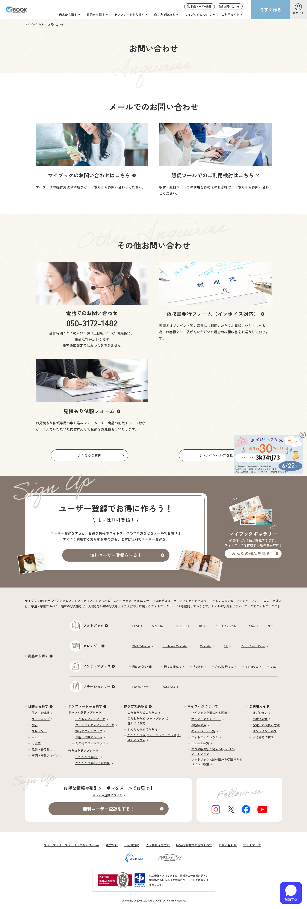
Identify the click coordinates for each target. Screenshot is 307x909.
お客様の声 (198, 725)
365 (226, 646)
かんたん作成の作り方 (142, 729)
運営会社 (112, 844)
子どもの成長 (41, 712)
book (252, 625)
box (273, 666)
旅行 (35, 725)
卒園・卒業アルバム (45, 755)
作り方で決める (136, 706)
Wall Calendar (141, 646)
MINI (270, 625)
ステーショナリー (97, 686)
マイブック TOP (34, 24)
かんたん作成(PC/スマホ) (92, 763)
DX (201, 625)
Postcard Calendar (175, 646)
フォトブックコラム (204, 737)
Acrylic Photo (224, 666)
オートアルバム (225, 625)
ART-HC (157, 625)
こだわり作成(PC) (87, 757)
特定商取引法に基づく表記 (194, 844)
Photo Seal (168, 687)
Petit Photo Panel (253, 646)
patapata (252, 666)
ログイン (298, 13)
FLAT (135, 625)
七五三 (36, 743)
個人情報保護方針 (158, 844)
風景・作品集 (41, 749)
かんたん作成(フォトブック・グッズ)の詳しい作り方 (154, 737)
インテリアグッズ (97, 666)
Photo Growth (142, 666)
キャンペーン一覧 (203, 731)
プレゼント (39, 731)
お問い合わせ (228, 844)
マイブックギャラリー (206, 719)
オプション (260, 712)
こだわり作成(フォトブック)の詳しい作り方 (148, 720)
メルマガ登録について (107, 795)
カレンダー (91, 645)
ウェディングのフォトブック (94, 725)
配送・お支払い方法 (266, 725)
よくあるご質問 (263, 737)
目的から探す (38, 706)
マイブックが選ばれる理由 (209, 712)
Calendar (206, 646)
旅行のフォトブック (88, 731)
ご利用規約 (131, 844)
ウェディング (41, 719)
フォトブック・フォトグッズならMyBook (71, 844)
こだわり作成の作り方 (142, 712)
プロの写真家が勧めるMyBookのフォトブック (213, 751)
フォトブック (93, 625)
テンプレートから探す (85, 706)
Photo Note (140, 687)
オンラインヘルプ (265, 731)
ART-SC (181, 625)
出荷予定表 (260, 719)
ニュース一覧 (200, 743)
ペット (36, 737)
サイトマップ (252, 844)
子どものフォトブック (90, 719)
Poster (198, 666)
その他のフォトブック (90, 743)
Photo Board (172, 666)
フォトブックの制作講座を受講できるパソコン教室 (216, 761)
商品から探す (38, 655)
